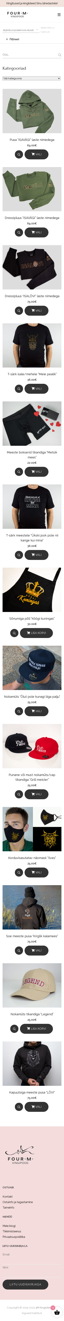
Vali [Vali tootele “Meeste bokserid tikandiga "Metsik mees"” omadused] (38, 471)
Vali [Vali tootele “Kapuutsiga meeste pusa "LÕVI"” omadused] (38, 1106)
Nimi (5, 1267)
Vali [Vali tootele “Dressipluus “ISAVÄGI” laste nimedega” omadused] (38, 232)
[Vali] (36, 154)
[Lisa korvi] (36, 633)
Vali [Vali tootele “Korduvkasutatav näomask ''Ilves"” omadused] (38, 872)
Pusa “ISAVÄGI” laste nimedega (32, 140)
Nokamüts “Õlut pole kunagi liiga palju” (32, 696)
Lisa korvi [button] (38, 633)
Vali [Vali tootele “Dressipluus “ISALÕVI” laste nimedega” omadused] (38, 310)
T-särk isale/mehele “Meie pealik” (32, 374)
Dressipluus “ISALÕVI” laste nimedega (32, 296)
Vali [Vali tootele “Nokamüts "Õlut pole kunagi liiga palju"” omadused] (38, 711)
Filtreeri (14, 39)
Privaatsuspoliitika (14, 1236)
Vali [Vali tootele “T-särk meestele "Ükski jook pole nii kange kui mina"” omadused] (38, 555)
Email (6, 1254)
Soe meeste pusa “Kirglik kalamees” (32, 936)
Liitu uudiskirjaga (25, 1284)
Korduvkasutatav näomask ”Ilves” (32, 858)
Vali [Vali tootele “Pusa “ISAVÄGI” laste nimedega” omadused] (38, 154)
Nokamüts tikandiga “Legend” (32, 1014)
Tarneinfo (8, 1207)
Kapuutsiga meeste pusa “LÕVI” (32, 1092)
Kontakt (8, 1196)
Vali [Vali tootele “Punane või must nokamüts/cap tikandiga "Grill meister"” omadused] (38, 794)
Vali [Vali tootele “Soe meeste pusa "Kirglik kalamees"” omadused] (38, 950)
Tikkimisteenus (12, 1231)
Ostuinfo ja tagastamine (18, 1202)
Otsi (59, 55)
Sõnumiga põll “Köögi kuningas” (32, 618)
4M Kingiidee (43, 1307)
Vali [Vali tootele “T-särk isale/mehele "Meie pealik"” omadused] (38, 388)
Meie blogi (9, 1226)
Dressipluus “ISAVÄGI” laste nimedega (32, 218)
